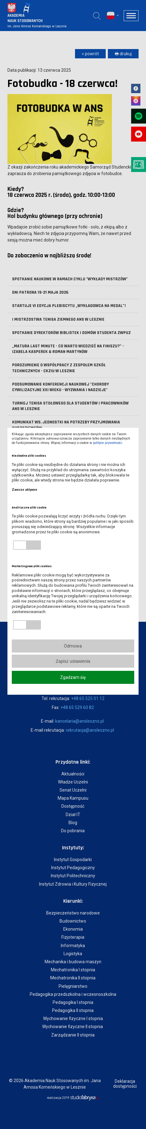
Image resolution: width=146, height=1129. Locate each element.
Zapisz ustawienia (73, 661)
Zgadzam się (73, 677)
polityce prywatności (107, 443)
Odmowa (73, 646)
